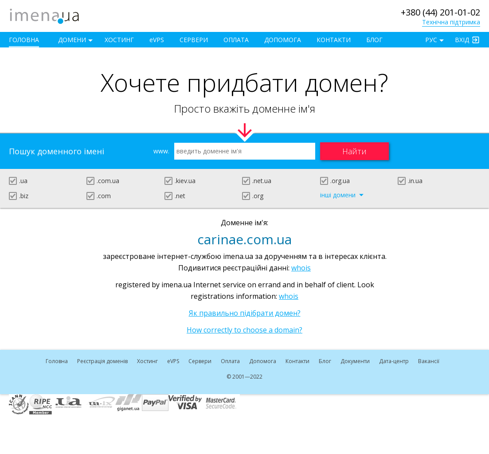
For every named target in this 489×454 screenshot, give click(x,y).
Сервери (194, 39)
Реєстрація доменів (102, 361)
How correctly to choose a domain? (244, 330)
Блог (374, 39)
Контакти (334, 39)
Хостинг (119, 39)
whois (301, 268)
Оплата (236, 39)
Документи (355, 361)
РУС (431, 39)
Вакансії (428, 361)
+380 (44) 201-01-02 (440, 12)
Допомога (282, 39)
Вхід (462, 39)
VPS (156, 39)
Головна (24, 39)
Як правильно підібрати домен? (245, 313)
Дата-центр (394, 361)
